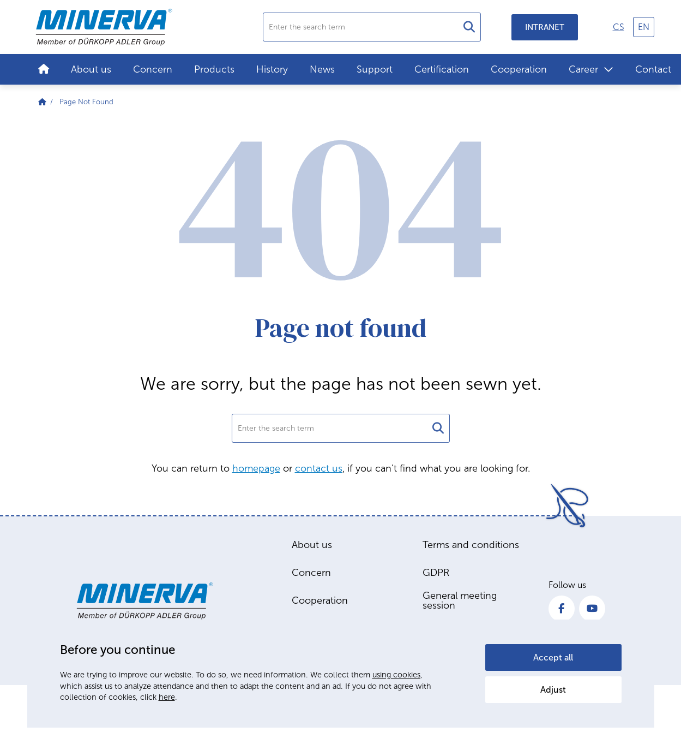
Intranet (544, 27)
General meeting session (460, 600)
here (167, 697)
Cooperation (519, 69)
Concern (152, 69)
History (272, 69)
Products (214, 69)
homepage (256, 468)
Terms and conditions (471, 545)
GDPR (436, 573)
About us (91, 69)
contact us (318, 468)
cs (618, 27)
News (322, 69)
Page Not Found (86, 102)
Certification (441, 69)
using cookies (396, 675)
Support (375, 69)
